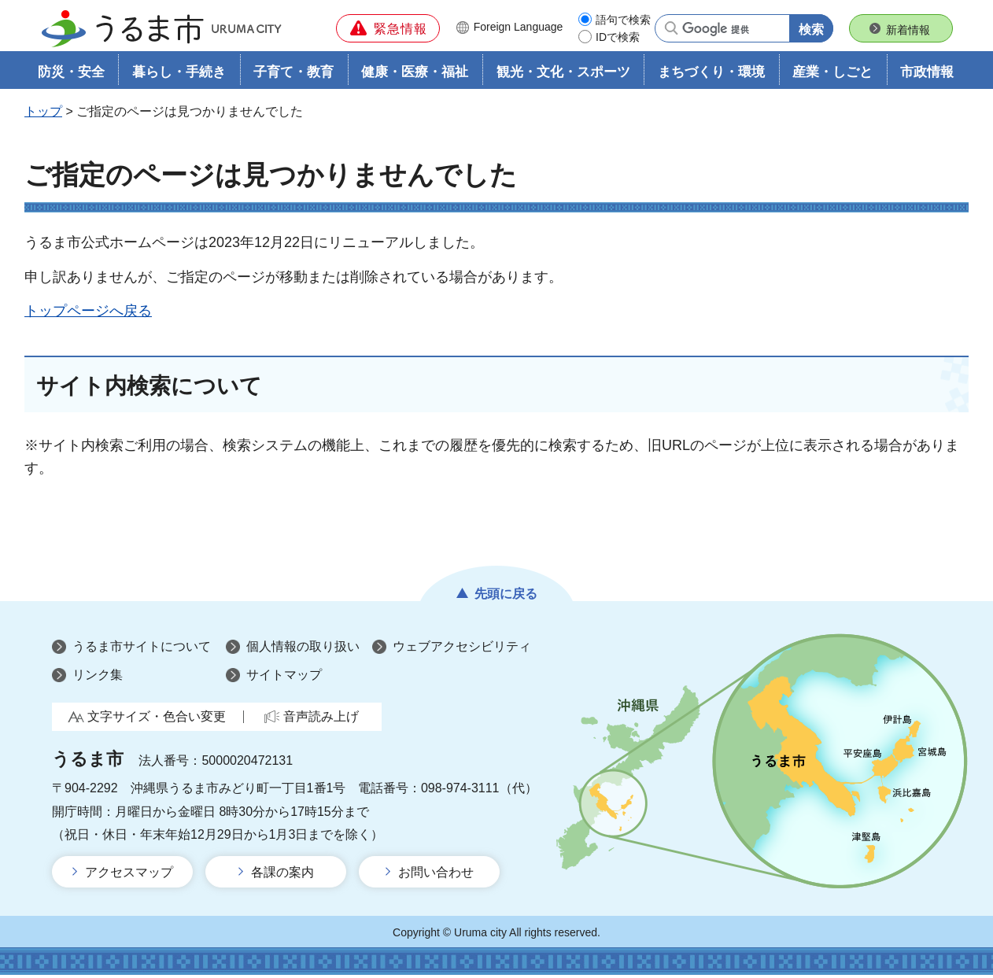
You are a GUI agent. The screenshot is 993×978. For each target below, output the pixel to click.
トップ (43, 115)
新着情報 (908, 30)
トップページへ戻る (88, 314)
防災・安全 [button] (71, 75)
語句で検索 (623, 19)
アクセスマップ (129, 875)
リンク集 (97, 678)
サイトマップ (284, 678)
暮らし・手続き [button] (179, 75)
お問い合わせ (436, 875)
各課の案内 (282, 875)
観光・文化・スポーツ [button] (563, 75)
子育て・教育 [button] (293, 75)
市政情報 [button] (927, 75)
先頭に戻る (505, 597)
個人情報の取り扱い (303, 650)
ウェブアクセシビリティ (462, 650)
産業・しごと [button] (832, 75)
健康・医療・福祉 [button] (414, 75)
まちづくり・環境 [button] (711, 75)
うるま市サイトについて (141, 650)
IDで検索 (618, 37)
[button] (388, 28)
